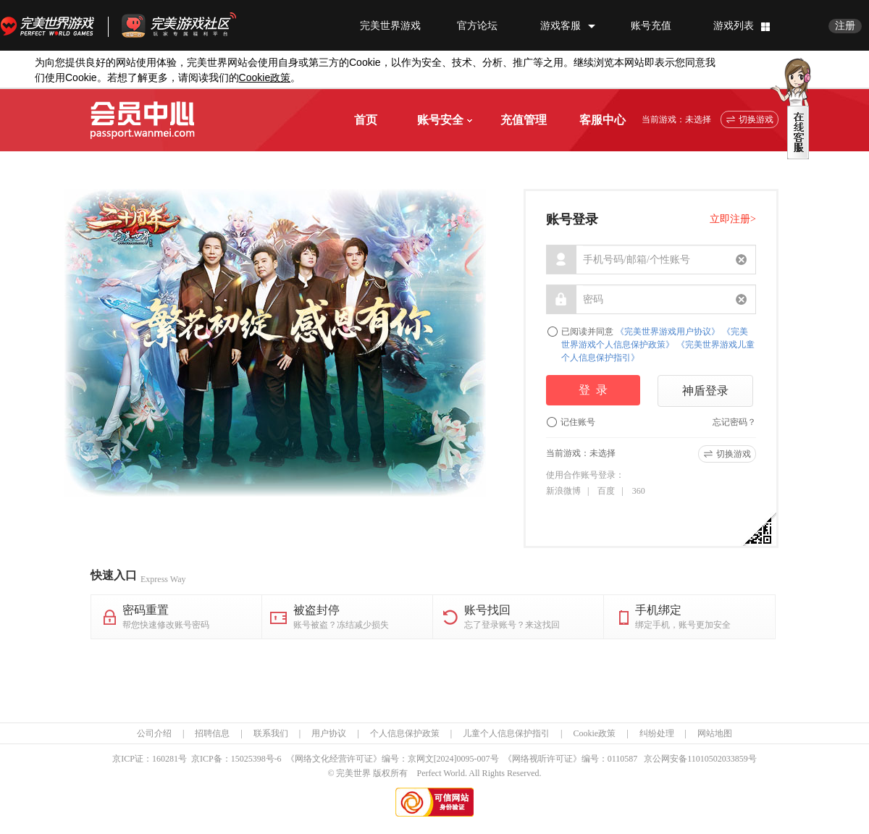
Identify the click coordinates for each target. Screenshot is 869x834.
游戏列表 (733, 25)
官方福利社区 (192, 25)
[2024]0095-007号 (466, 759)
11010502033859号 (722, 759)
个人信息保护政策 (405, 733)
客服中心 (602, 120)
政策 (265, 77)
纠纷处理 (656, 733)
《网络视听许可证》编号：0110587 (570, 759)
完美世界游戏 (50, 25)
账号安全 (444, 120)
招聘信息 (212, 733)
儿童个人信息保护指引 (506, 733)
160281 (165, 759)
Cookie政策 (594, 733)
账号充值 (651, 25)
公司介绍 (154, 733)
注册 (845, 25)
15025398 (248, 759)
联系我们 (270, 733)
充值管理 (523, 120)
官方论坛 (477, 25)
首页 (365, 120)
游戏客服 (560, 25)
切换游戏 (756, 119)
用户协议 (328, 733)
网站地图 (714, 733)
